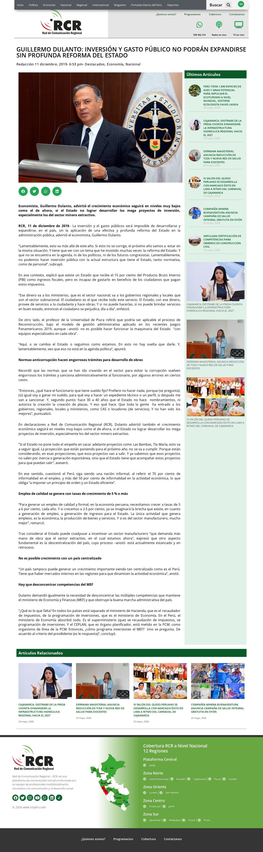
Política (33, 5)
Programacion (192, 14)
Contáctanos (237, 14)
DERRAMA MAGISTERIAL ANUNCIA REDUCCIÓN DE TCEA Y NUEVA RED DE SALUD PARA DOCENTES (222, 156)
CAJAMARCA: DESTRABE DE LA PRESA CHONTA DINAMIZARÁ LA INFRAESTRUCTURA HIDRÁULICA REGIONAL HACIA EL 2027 (222, 128)
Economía (49, 5)
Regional (82, 5)
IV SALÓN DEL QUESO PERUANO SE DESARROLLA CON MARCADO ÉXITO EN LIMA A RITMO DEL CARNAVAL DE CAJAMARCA (222, 185)
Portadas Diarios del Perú (146, 5)
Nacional (66, 5)
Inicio (20, 5)
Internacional (100, 5)
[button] (228, 4)
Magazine (120, 5)
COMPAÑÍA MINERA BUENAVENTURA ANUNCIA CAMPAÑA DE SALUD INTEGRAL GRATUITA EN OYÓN (222, 214)
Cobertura (215, 14)
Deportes (173, 5)
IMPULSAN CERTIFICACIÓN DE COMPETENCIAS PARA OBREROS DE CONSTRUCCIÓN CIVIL (222, 241)
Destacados (95, 64)
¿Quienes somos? (166, 14)
